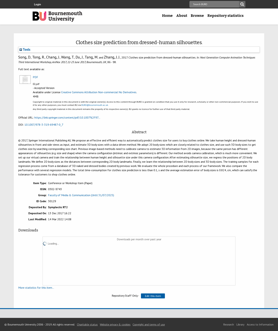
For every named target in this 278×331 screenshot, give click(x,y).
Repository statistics (225, 15)
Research (228, 324)
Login (37, 4)
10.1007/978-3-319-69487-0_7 (43, 124)
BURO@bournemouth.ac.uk (94, 105)
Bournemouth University (57, 16)
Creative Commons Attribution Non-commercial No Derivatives (98, 92)
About (181, 15)
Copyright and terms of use (149, 324)
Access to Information (260, 324)
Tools (25, 49)
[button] (153, 295)
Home (167, 15)
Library (240, 324)
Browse (197, 15)
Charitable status (87, 324)
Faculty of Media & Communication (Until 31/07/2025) (81, 195)
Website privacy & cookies (115, 324)
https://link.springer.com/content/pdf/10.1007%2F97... (67, 117)
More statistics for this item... (36, 287)
